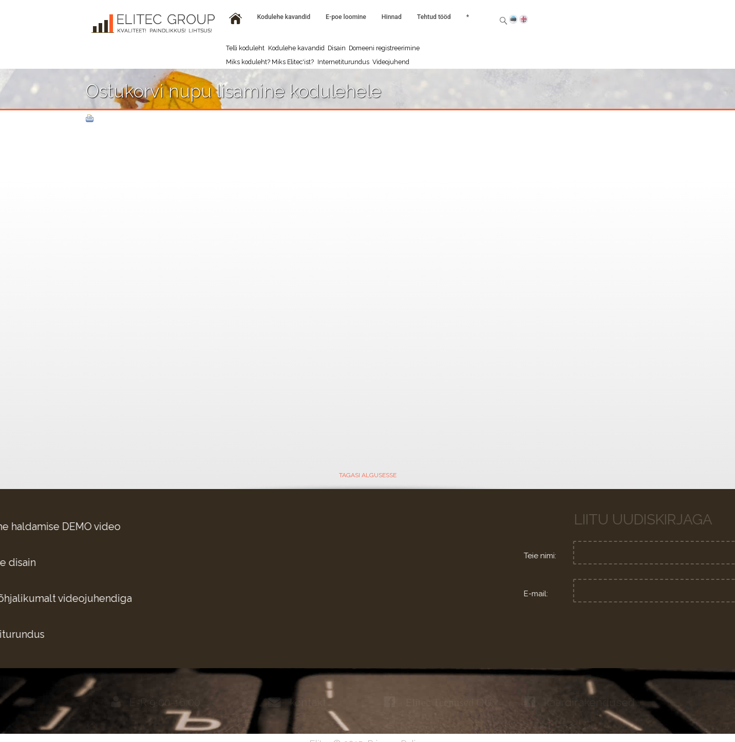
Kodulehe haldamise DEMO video (159, 527)
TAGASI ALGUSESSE (368, 475)
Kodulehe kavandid (296, 48)
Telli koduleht (245, 48)
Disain (337, 48)
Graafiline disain (117, 563)
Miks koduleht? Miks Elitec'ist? (270, 62)
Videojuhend (390, 62)
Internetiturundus (343, 62)
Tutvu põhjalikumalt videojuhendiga (165, 598)
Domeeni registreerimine (384, 48)
